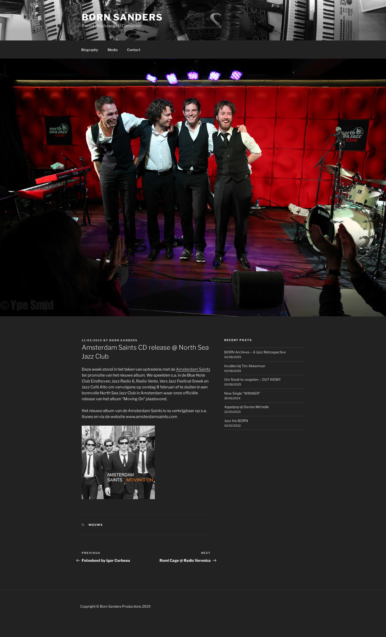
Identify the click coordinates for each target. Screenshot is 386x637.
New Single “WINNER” (242, 393)
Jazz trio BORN (236, 421)
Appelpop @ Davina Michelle (246, 407)
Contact (133, 50)
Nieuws (96, 525)
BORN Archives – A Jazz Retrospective (255, 352)
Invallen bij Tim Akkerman (244, 366)
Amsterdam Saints (193, 369)
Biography (89, 50)
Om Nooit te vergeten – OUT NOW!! (252, 379)
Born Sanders (122, 17)
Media (113, 50)
